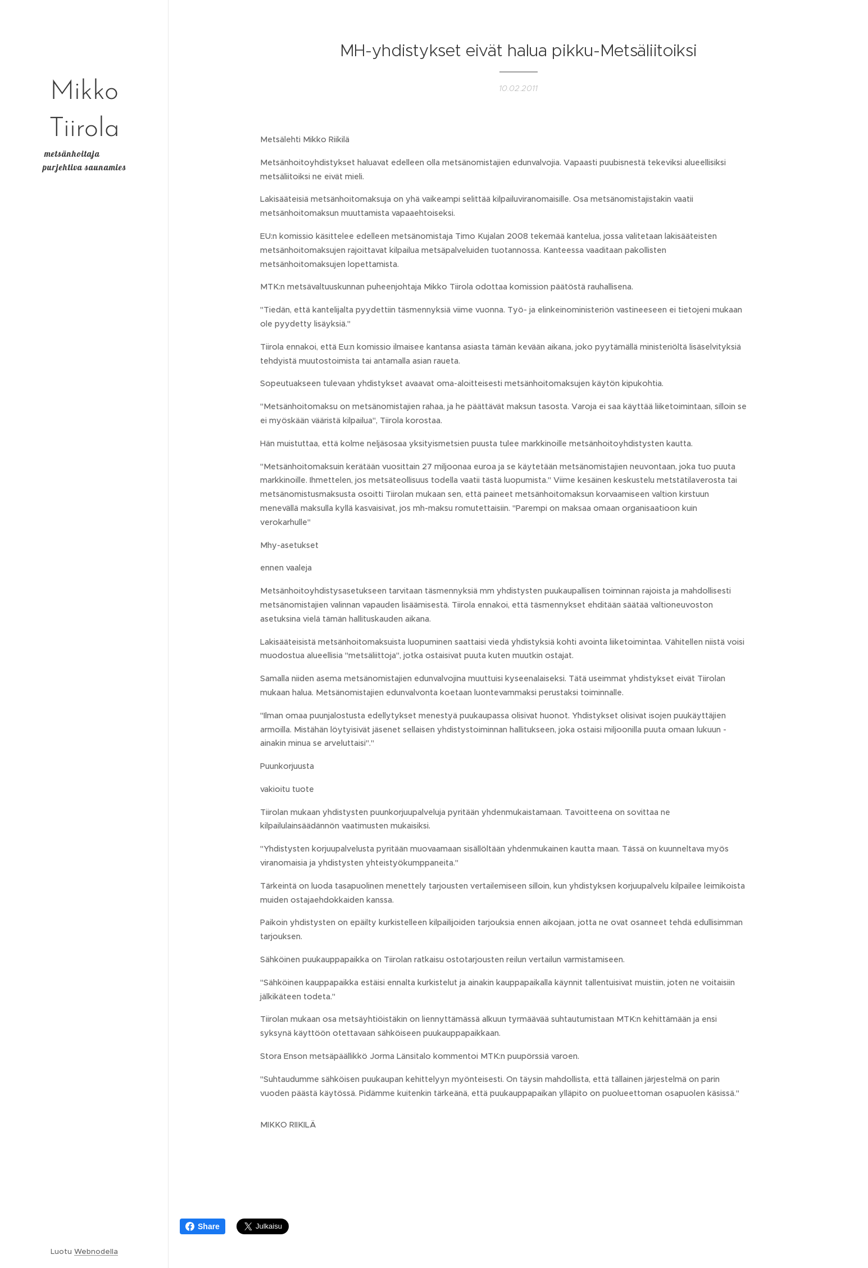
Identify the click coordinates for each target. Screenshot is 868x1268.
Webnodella (96, 1251)
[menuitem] (84, 579)
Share (202, 1226)
